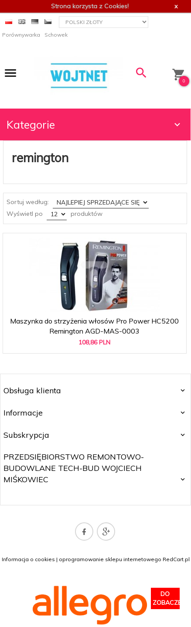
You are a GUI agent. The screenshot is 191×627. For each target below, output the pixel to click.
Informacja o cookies (28, 559)
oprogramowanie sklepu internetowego (110, 559)
